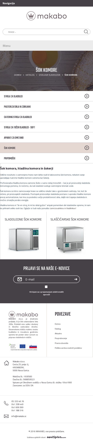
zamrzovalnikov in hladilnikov (63, 208)
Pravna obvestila (61, 343)
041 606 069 (17, 407)
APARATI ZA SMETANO (13, 138)
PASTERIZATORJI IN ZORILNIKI (17, 107)
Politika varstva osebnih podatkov (68, 347)
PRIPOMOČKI (9, 158)
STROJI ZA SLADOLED (13, 96)
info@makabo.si (18, 416)
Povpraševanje (61, 338)
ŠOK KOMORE (9, 148)
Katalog (30, 74)
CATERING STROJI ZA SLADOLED (18, 117)
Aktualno (58, 333)
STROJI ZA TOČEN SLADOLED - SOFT (19, 127)
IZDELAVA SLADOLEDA (49, 74)
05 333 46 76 (17, 401)
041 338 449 (17, 404)
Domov (17, 74)
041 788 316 (17, 410)
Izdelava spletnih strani (36, 437)
